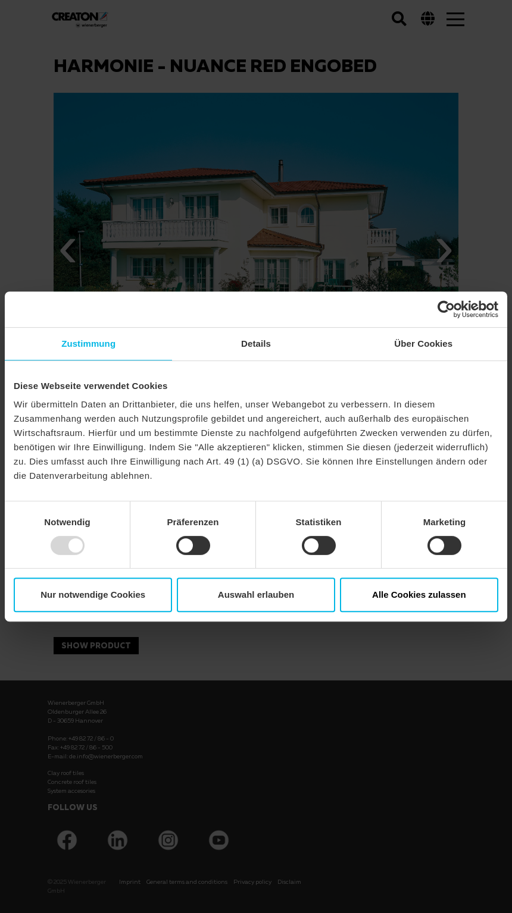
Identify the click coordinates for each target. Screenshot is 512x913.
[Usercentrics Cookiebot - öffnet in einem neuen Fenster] (446, 309)
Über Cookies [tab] (423, 343)
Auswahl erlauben (256, 594)
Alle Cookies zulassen (419, 594)
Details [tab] (256, 343)
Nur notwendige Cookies (92, 594)
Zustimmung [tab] (88, 343)
